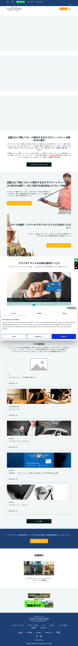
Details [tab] (39, 313)
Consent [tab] (13, 313)
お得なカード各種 (33, 625)
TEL (76, 264)
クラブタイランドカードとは (39, 164)
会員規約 (38, 632)
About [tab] (65, 313)
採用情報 (29, 632)
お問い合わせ (30, 1)
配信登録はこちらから (39, 541)
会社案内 (20, 632)
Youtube (51, 625)
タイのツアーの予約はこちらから (59, 245)
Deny (14, 336)
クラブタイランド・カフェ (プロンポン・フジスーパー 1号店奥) (39, 579)
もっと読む (39, 521)
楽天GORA (43, 628)
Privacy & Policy (39, 640)
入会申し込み (39, 1)
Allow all (64, 336)
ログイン (64, 9)
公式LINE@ (20, 1)
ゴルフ (43, 625)
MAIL (76, 267)
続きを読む (13, 383)
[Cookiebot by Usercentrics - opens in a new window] (68, 308)
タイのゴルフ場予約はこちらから (19, 203)
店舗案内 (34, 628)
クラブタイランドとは (17, 625)
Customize (39, 336)
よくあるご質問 (62, 625)
